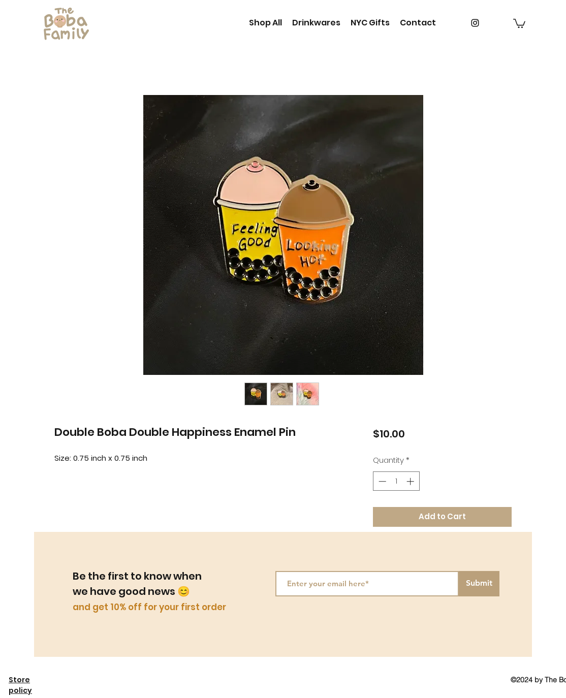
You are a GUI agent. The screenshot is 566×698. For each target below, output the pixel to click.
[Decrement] (381, 481)
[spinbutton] (396, 481)
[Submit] (479, 583)
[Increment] (411, 481)
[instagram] (475, 23)
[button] (519, 23)
